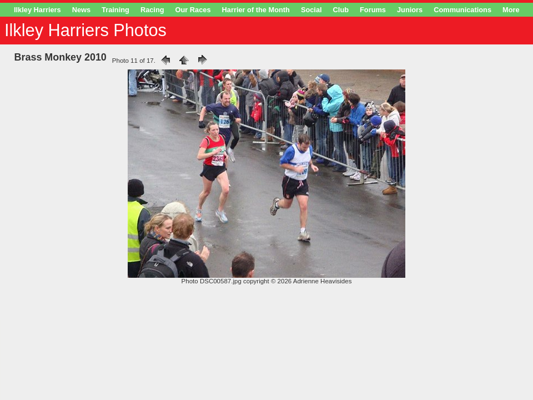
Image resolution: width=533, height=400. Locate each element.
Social (311, 10)
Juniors (410, 10)
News (81, 10)
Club (341, 10)
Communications (462, 10)
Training (115, 10)
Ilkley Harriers (37, 10)
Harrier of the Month (256, 10)
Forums (373, 10)
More (511, 10)
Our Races (193, 10)
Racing (152, 10)
